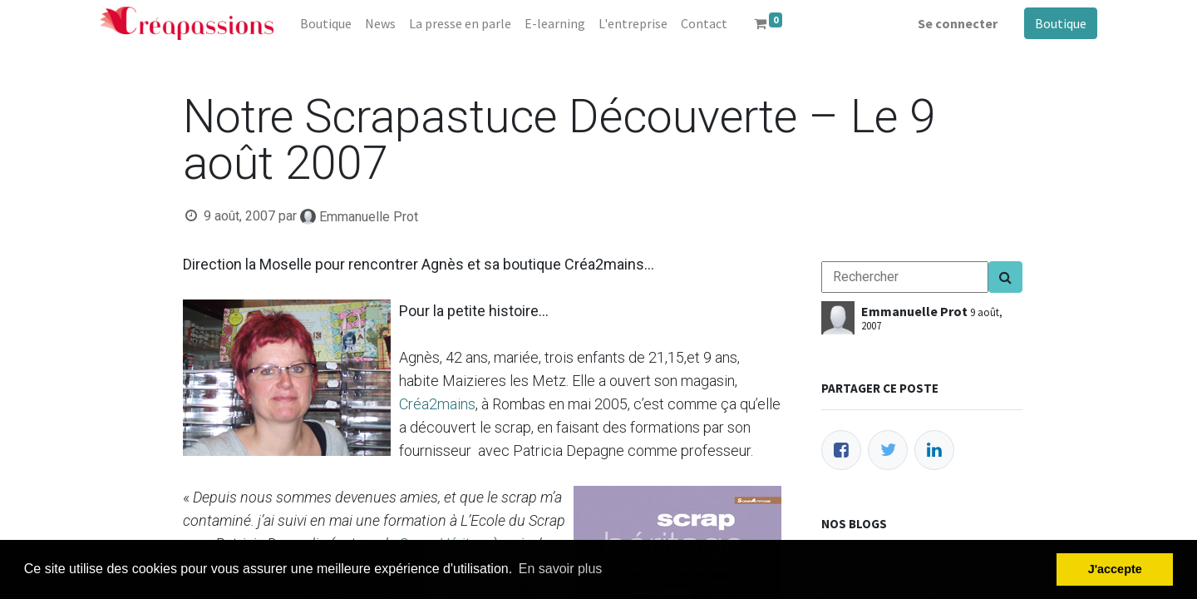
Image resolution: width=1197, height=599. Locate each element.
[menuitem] (325, 23)
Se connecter (958, 23)
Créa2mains (437, 404)
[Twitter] (888, 450)
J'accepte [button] (1115, 569)
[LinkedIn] (934, 450)
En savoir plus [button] (561, 569)
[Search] (1005, 277)
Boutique (1060, 23)
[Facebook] (841, 450)
